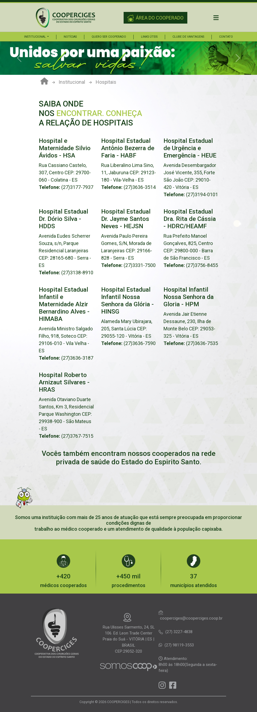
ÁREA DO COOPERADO (155, 18)
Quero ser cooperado (109, 36)
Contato (226, 36)
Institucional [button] (35, 36)
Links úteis (149, 36)
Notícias (70, 36)
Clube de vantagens (188, 36)
